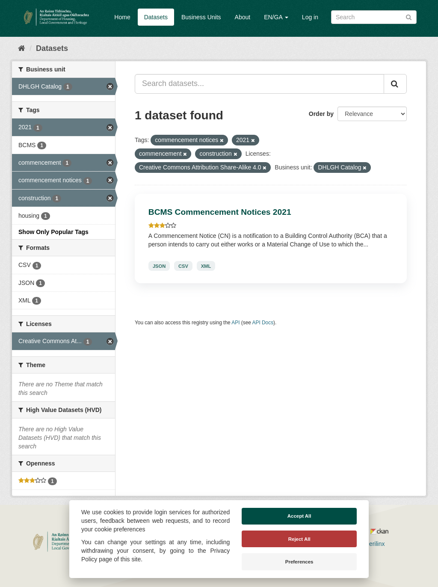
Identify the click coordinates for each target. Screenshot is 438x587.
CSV (183, 265)
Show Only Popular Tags (53, 231)
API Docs (263, 323)
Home (122, 17)
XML (206, 265)
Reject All (299, 539)
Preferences (299, 561)
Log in (310, 17)
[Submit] (408, 16)
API (235, 323)
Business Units (201, 17)
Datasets (156, 17)
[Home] (21, 48)
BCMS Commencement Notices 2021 (219, 212)
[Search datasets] (374, 17)
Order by (321, 113)
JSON (159, 265)
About (243, 17)
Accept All (299, 516)
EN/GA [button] (276, 17)
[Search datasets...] (259, 84)
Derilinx (371, 543)
